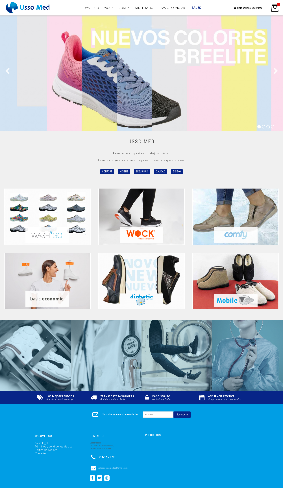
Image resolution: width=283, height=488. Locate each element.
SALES (196, 8)
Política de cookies (46, 450)
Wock (108, 8)
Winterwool (144, 8)
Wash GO (92, 8)
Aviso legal (41, 443)
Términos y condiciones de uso (54, 446)
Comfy (124, 8)
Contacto (40, 453)
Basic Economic (173, 8)
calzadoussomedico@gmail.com (109, 467)
